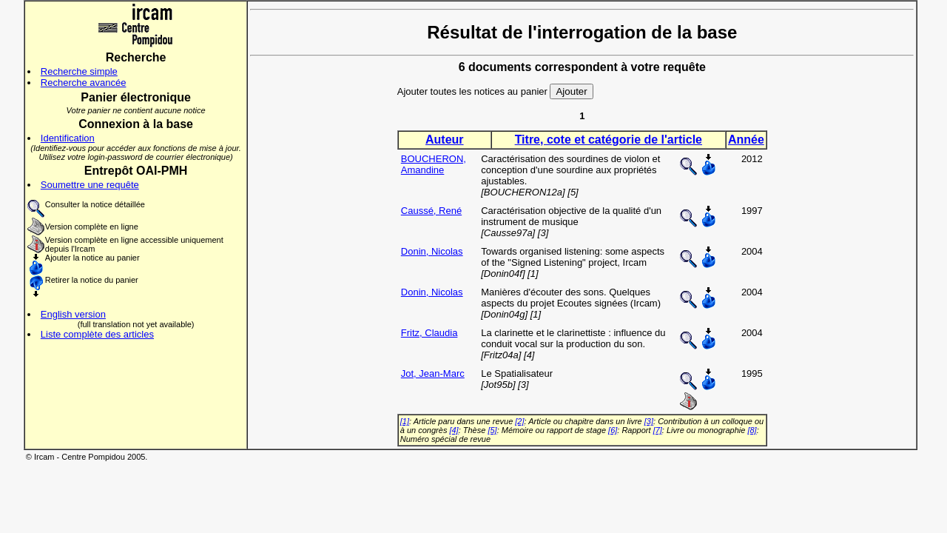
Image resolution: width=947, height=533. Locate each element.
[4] (453, 430)
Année (746, 139)
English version (73, 314)
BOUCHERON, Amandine (433, 164)
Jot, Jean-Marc (433, 373)
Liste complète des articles (97, 334)
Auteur (444, 139)
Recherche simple (79, 71)
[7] (657, 430)
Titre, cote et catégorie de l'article (608, 139)
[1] (404, 421)
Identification (68, 138)
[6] (612, 430)
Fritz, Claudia (429, 332)
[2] (519, 421)
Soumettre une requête (90, 184)
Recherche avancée (84, 82)
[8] (751, 430)
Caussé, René (431, 210)
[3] (648, 421)
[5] (492, 430)
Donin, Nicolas (432, 251)
